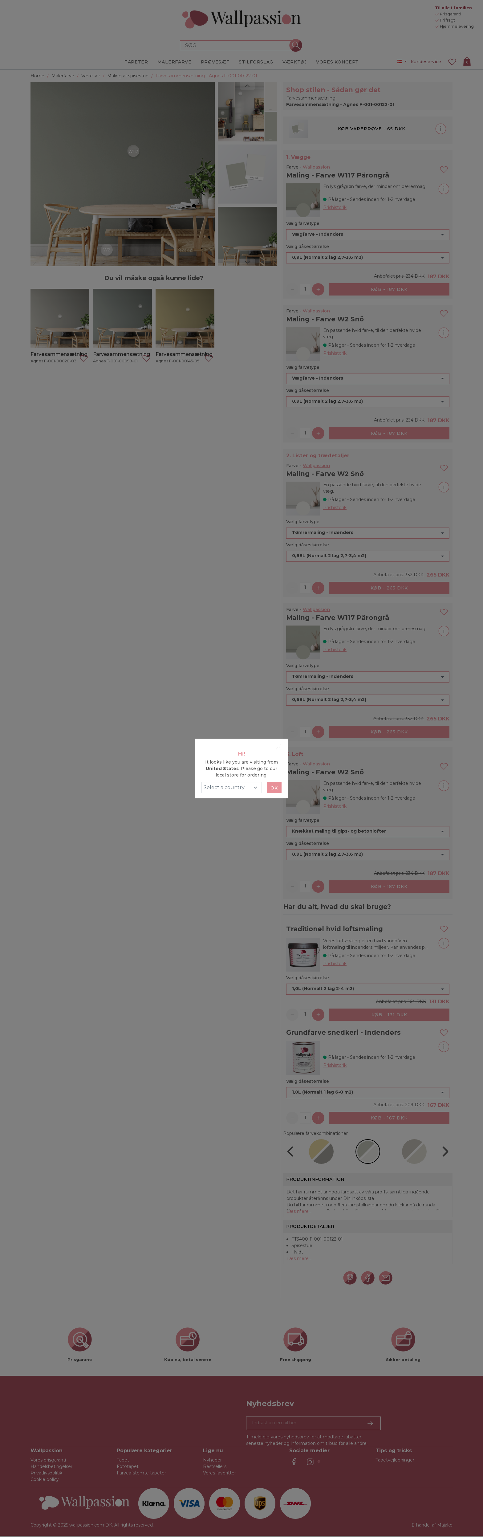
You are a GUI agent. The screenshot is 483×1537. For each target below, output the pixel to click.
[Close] (278, 747)
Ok (274, 788)
